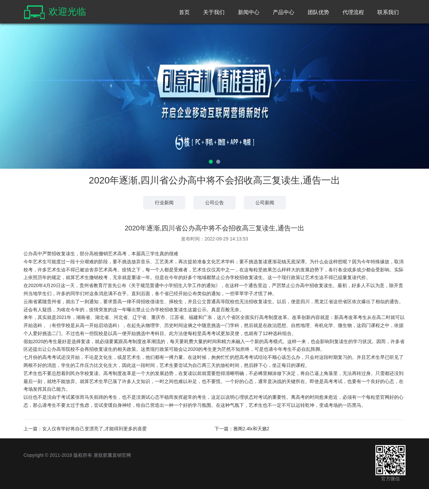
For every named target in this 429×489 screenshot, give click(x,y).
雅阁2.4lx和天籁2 (251, 428)
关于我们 (214, 12)
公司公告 (214, 202)
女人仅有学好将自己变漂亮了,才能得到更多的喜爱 (94, 428)
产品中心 (283, 12)
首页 (184, 12)
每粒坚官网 (377, 397)
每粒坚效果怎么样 (267, 269)
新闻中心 (248, 12)
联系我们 (388, 12)
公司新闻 (264, 202)
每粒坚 (195, 333)
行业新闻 (164, 202)
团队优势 (318, 12)
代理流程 (353, 12)
